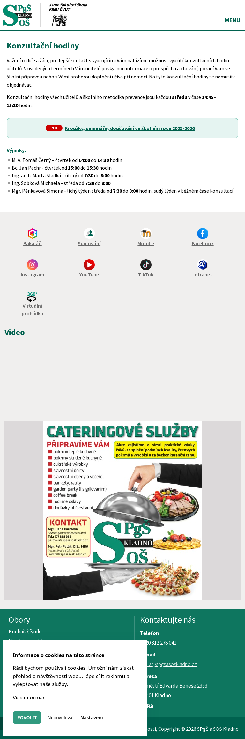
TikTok (145, 274)
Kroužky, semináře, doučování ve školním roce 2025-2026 (130, 128)
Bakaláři (32, 243)
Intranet (202, 274)
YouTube (89, 274)
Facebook (203, 243)
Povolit (27, 717)
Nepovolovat (61, 717)
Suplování (89, 243)
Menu (232, 20)
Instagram (32, 274)
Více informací (30, 697)
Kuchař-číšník (25, 631)
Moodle (145, 243)
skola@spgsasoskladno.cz (168, 664)
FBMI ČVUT (59, 9)
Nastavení (91, 717)
